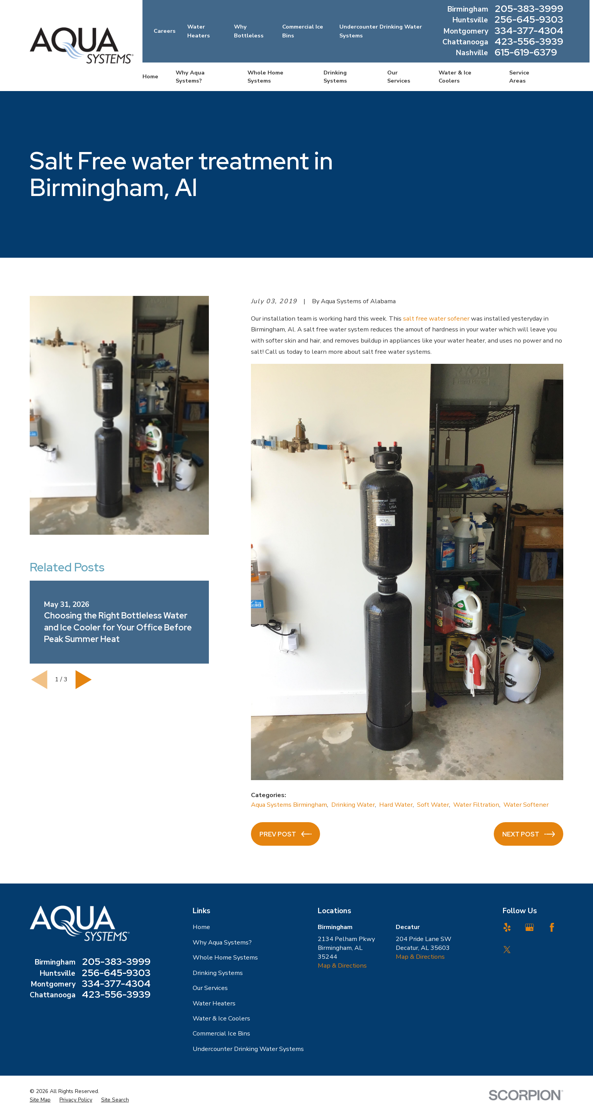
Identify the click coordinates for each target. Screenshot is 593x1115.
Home (201, 926)
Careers (165, 31)
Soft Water (433, 804)
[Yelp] (507, 927)
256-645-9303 (528, 20)
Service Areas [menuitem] (519, 76)
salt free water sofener (436, 318)
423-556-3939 (529, 42)
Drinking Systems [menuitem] (335, 76)
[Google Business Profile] (529, 927)
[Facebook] (551, 927)
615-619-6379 (526, 52)
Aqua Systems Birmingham (289, 804)
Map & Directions (342, 965)
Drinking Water (353, 804)
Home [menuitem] (150, 76)
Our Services (210, 987)
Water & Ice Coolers (221, 1018)
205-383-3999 (529, 9)
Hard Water (396, 804)
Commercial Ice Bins (221, 1033)
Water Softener (526, 804)
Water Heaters (214, 1003)
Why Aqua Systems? (222, 942)
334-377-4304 (529, 31)
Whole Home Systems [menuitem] (265, 76)
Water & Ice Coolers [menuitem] (455, 76)
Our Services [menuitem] (398, 76)
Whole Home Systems (225, 957)
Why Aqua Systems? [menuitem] (190, 76)
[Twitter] (507, 949)
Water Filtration (476, 804)
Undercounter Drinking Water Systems (248, 1048)
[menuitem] (40, 1099)
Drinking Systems (218, 972)
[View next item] (83, 679)
